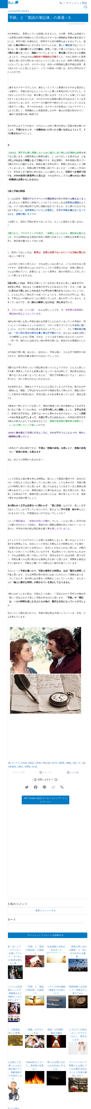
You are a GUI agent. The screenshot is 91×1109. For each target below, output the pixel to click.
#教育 (61, 763)
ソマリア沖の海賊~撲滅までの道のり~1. (56, 990)
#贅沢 (20, 766)
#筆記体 (46, 763)
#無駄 (68, 763)
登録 (84, 3)
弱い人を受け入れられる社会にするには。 (56, 1065)
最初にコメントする (45, 910)
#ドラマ (16, 763)
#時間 (27, 766)
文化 (13, 11)
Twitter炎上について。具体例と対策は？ (35, 1065)
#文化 (34, 766)
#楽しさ (77, 763)
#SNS (24, 763)
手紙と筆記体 (21, 11)
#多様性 (12, 766)
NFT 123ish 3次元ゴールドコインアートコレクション (45, 800)
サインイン (73, 3)
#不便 (7, 763)
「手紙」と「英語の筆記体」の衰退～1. (35, 950)
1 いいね (74, 772)
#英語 (31, 763)
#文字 (54, 763)
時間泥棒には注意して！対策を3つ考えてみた (78, 990)
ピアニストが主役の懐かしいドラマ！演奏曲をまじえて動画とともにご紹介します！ (13, 993)
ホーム (7, 11)
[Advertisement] (45, 738)
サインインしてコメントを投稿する (45, 935)
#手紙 (38, 763)
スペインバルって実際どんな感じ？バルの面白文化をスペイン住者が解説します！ (78, 1069)
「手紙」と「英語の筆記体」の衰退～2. (35, 990)
